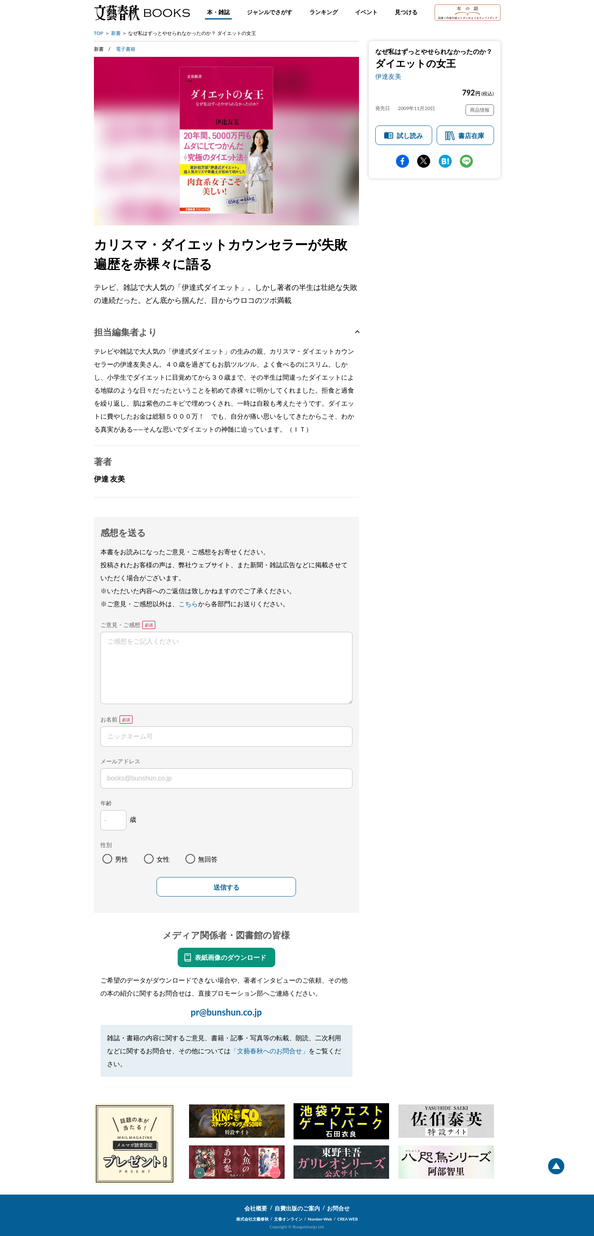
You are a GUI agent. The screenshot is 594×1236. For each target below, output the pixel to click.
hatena (445, 161)
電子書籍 (125, 49)
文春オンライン (288, 1219)
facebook (402, 161)
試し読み (410, 135)
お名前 (108, 719)
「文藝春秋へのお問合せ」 (270, 1050)
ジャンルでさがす (269, 12)
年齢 (106, 803)
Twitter (423, 161)
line (466, 161)
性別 (106, 844)
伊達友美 (388, 76)
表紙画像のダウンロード (230, 957)
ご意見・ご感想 (120, 624)
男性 (121, 859)
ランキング (323, 12)
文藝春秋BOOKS (142, 12)
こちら (188, 603)
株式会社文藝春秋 (252, 1219)
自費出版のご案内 (297, 1208)
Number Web (320, 1219)
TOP (99, 33)
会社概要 (255, 1208)
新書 (116, 33)
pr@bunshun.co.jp (226, 1012)
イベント (366, 12)
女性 (163, 859)
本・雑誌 (218, 12)
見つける (406, 12)
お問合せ (338, 1208)
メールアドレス (120, 761)
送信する (226, 887)
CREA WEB (347, 1219)
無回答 (208, 859)
